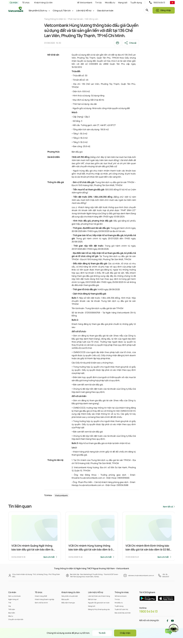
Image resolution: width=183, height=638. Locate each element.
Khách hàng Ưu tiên (43, 2)
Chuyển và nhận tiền (15, 619)
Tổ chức (26, 2)
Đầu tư (10, 616)
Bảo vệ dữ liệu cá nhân (123, 613)
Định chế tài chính (41, 603)
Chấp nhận (125, 633)
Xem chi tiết (49, 557)
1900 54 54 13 (148, 611)
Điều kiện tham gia (68, 603)
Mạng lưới (122, 2)
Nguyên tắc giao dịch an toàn (99, 603)
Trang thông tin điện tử (55, 19)
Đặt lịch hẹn (92, 599)
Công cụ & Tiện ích (61, 10)
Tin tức (98, 2)
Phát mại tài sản (75, 19)
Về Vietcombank (84, 2)
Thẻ (9, 603)
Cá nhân (13, 2)
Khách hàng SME (41, 596)
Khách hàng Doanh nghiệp (44, 599)
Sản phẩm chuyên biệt (69, 596)
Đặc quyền (65, 599)
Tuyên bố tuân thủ (121, 609)
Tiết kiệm (11, 609)
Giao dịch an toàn (105, 10)
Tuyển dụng (136, 2)
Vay (9, 606)
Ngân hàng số (13, 599)
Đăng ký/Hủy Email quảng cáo (99, 609)
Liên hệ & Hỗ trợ (83, 10)
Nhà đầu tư (110, 2)
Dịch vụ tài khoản (14, 596)
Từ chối (102, 633)
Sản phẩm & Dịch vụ (38, 10)
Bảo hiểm (11, 613)
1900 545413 (159, 2)
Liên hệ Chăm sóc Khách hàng (99, 596)
